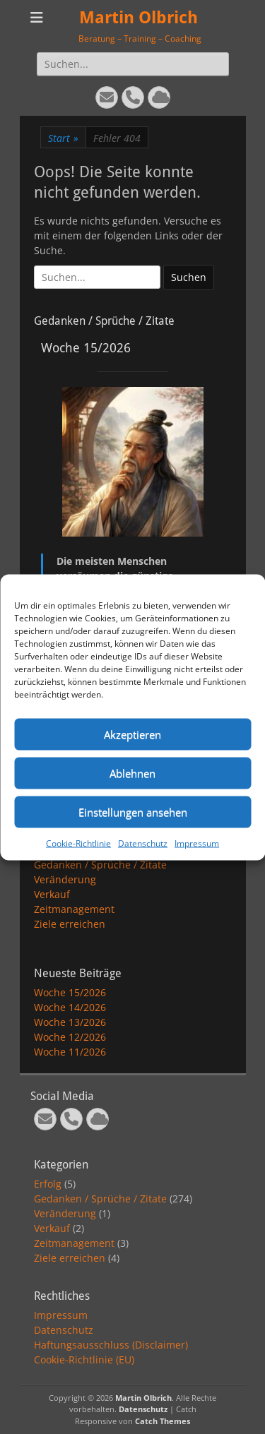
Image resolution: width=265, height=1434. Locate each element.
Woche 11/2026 (70, 1051)
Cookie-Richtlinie (78, 843)
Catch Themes (162, 1421)
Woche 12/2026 (70, 1037)
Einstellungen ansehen (132, 812)
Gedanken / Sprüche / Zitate (100, 864)
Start (63, 138)
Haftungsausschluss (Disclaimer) (111, 1344)
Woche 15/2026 (70, 992)
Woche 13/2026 (70, 1022)
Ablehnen (132, 773)
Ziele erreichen (69, 924)
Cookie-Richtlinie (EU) (84, 1359)
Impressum (197, 843)
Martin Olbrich (138, 18)
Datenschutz (142, 843)
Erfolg (47, 1183)
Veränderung (65, 879)
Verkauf (52, 894)
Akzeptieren (132, 734)
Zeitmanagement (74, 909)
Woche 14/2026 (70, 1007)
